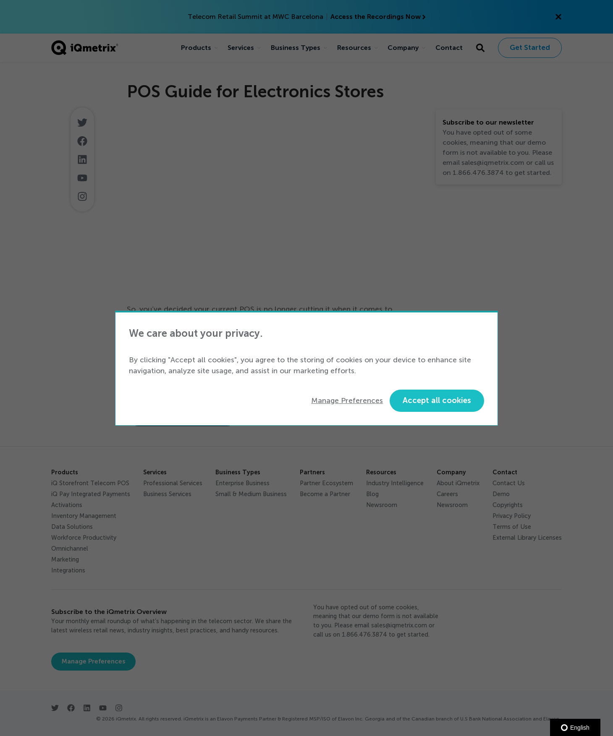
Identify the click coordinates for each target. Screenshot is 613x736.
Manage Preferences (347, 400)
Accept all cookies (437, 400)
